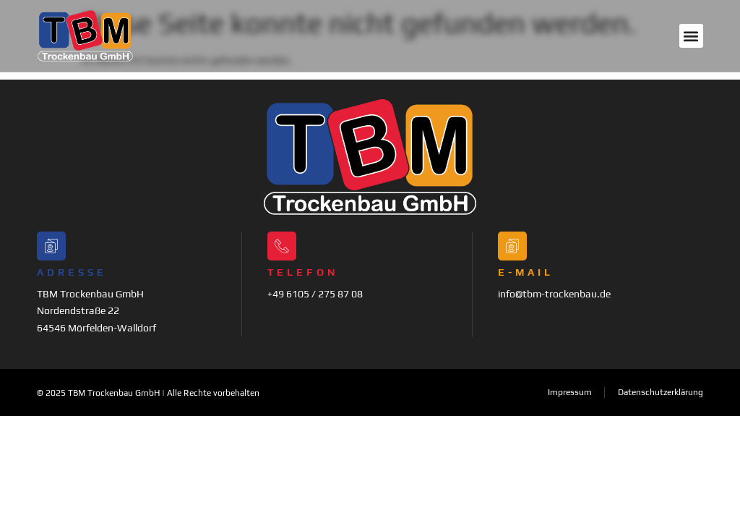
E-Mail (526, 272)
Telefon (303, 272)
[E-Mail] (512, 246)
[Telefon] (281, 246)
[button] (691, 36)
